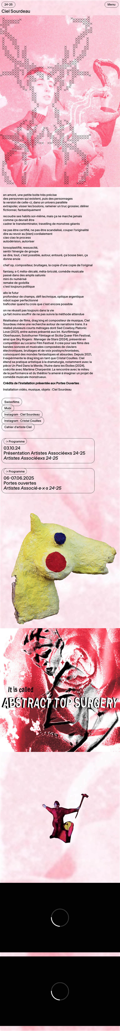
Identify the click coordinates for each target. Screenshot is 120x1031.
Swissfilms (11, 402)
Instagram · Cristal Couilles (22, 421)
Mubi (7, 408)
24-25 (8, 4)
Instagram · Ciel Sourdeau (22, 414)
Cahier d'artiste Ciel (18, 427)
